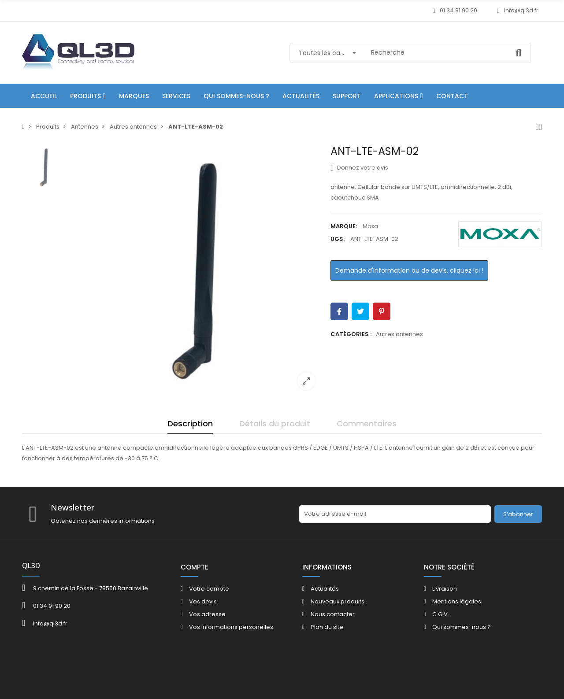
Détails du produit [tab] (274, 423)
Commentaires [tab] (367, 423)
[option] (196, 270)
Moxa (370, 226)
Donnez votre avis (359, 167)
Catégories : (350, 334)
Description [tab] (190, 423)
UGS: (337, 239)
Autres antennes (399, 334)
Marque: (343, 226)
